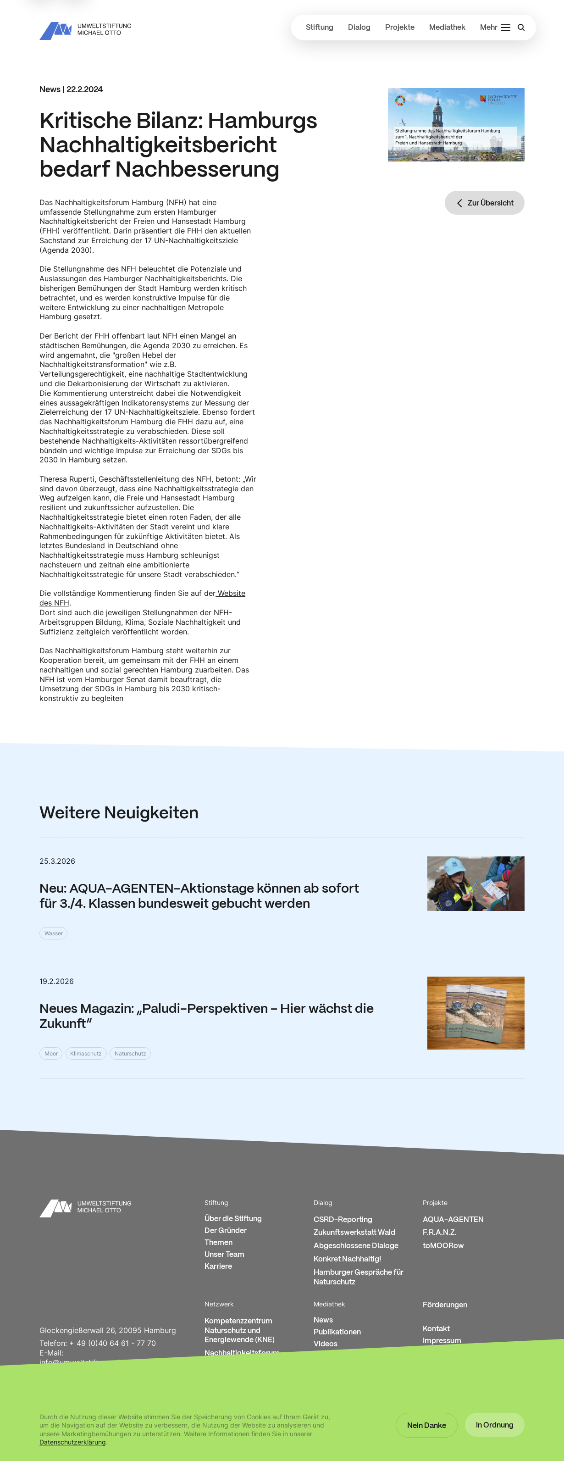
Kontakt (436, 1329)
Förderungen (445, 1305)
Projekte (400, 27)
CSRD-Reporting (343, 1220)
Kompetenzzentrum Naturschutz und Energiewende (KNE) (240, 1331)
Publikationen (337, 1332)
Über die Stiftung (233, 1219)
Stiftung (319, 27)
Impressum (442, 1341)
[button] (427, 1425)
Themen (218, 1242)
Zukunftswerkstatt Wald (354, 1232)
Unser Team (224, 1254)
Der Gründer (226, 1231)
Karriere (218, 1266)
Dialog (359, 27)
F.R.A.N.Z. (440, 1232)
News (323, 1320)
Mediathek (447, 27)
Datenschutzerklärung (72, 1442)
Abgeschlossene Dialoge (356, 1246)
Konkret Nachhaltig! (347, 1259)
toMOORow (443, 1246)
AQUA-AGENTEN (453, 1220)
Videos (325, 1344)
